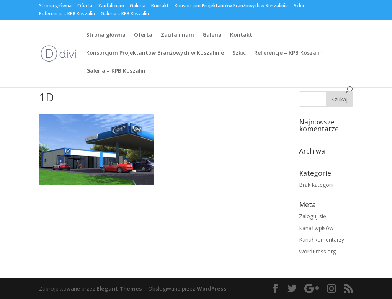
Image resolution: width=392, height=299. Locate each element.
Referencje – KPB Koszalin (67, 14)
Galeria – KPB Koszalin (125, 14)
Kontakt (160, 6)
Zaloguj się (312, 216)
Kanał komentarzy (321, 239)
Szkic (299, 6)
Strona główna (55, 6)
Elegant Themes (119, 288)
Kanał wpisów (316, 228)
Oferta (84, 6)
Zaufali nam (111, 6)
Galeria (137, 6)
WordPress (212, 288)
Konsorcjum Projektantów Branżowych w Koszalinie (231, 6)
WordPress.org (317, 251)
